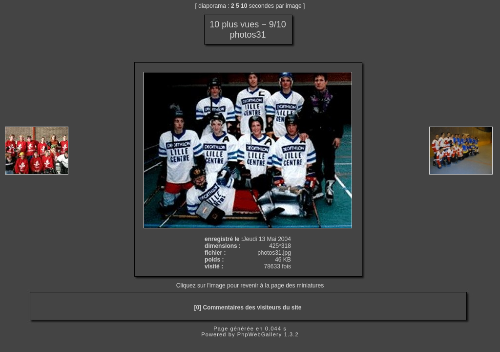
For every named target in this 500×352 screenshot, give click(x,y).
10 (244, 5)
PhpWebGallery (259, 334)
